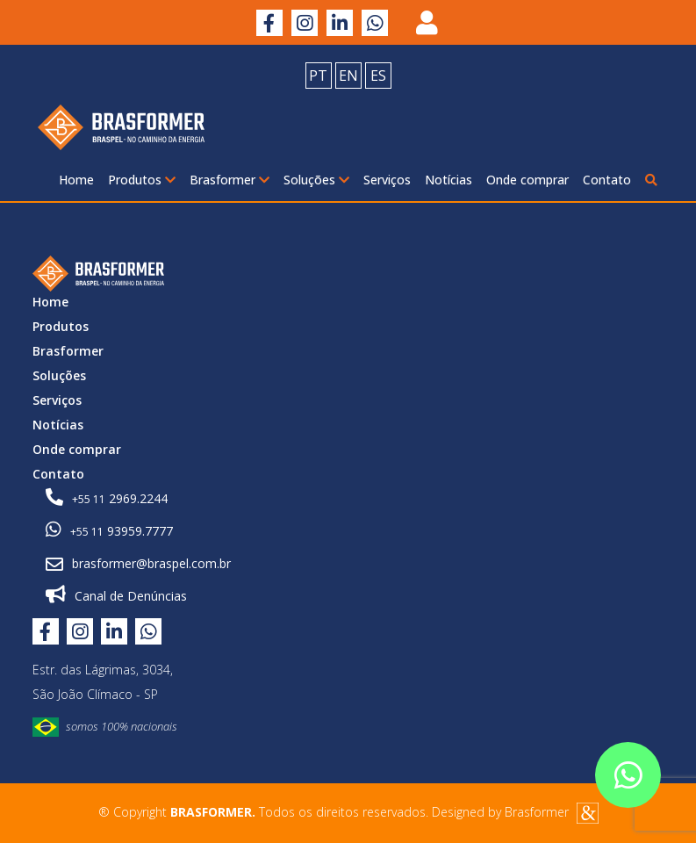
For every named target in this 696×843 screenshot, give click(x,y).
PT (318, 75)
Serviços (387, 179)
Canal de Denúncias (116, 595)
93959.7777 (109, 530)
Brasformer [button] (229, 179)
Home (76, 179)
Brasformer (68, 350)
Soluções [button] (316, 179)
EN (348, 75)
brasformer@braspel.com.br (138, 564)
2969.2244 (107, 497)
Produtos (60, 326)
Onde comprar (527, 179)
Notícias (448, 179)
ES (378, 75)
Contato (607, 179)
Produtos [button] (142, 179)
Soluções (59, 375)
